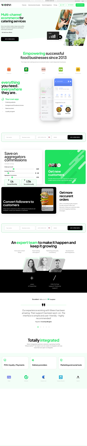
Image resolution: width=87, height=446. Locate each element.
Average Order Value (9, 171)
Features (24, 4)
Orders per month (8, 166)
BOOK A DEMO (80, 4)
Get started (71, 4)
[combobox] (49, 137)
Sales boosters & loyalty (34, 4)
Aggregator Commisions (10, 175)
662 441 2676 (77, 1)
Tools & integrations (47, 4)
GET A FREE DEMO (10, 39)
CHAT (62, 5)
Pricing (55, 4)
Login (83, 1)
